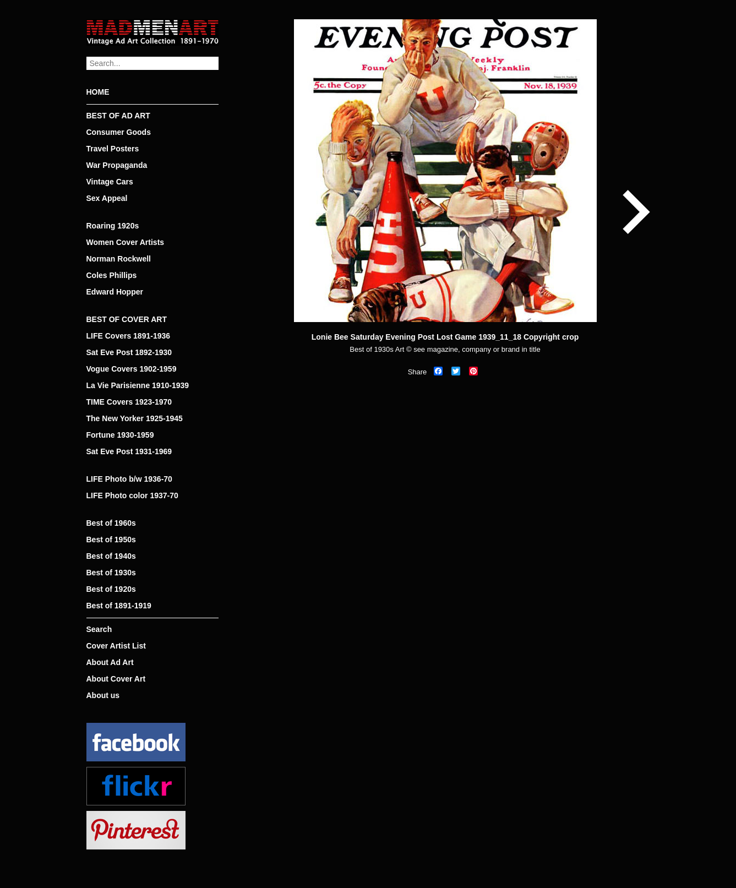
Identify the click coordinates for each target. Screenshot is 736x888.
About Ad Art (110, 662)
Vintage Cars (109, 181)
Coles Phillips (111, 275)
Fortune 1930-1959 (120, 435)
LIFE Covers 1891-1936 (128, 335)
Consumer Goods (118, 132)
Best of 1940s (111, 556)
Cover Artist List (116, 645)
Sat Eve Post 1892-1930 (129, 352)
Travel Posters (112, 148)
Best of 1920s (111, 589)
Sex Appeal (107, 198)
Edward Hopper (114, 291)
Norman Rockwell (118, 258)
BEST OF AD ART (118, 115)
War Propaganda (117, 165)
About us (103, 695)
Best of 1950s (111, 539)
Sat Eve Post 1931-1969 (129, 451)
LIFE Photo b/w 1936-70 (129, 479)
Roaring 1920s (112, 225)
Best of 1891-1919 (118, 605)
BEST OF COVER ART (126, 319)
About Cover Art (116, 678)
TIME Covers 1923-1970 (129, 401)
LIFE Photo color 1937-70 (132, 495)
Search (99, 629)
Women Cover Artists (125, 242)
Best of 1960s (111, 523)
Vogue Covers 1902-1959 (131, 368)
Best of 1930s (111, 572)
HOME (98, 92)
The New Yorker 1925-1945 (134, 418)
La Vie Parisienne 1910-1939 (137, 385)
